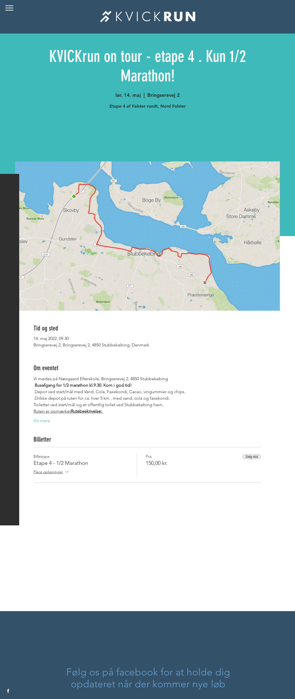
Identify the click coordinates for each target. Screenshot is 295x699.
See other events (147, 136)
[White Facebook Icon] (8, 691)
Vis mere (42, 420)
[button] (9, 8)
